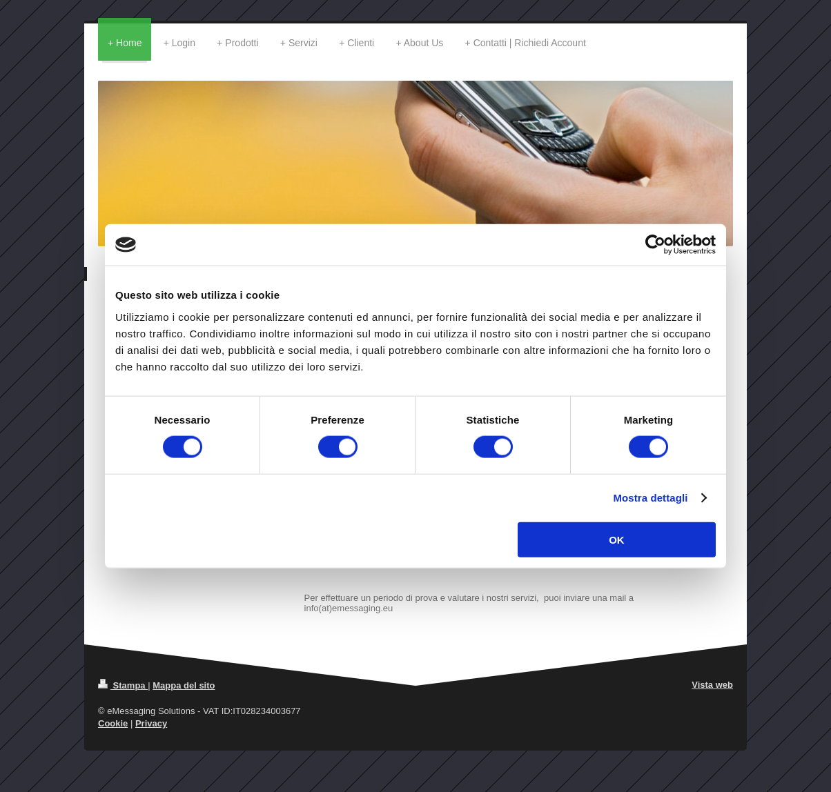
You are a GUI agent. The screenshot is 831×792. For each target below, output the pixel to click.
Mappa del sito (184, 685)
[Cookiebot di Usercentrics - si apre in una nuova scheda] (655, 245)
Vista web (712, 685)
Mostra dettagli (650, 498)
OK (617, 539)
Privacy (151, 723)
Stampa (123, 685)
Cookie (113, 723)
